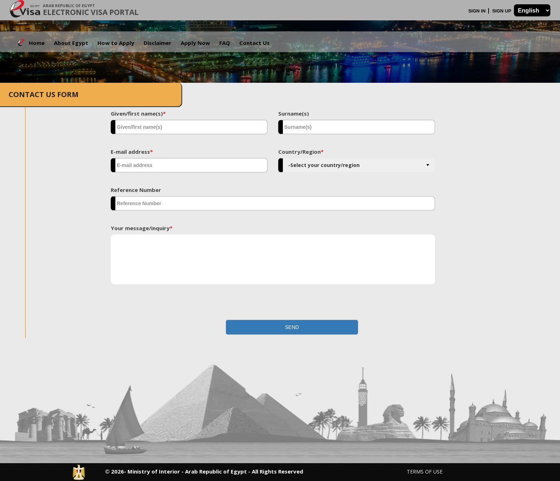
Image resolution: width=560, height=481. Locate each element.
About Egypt (71, 42)
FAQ (224, 42)
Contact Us (254, 42)
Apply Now (195, 42)
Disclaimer (157, 42)
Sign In (477, 11)
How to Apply (116, 42)
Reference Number (136, 189)
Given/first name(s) (138, 113)
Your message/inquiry (141, 228)
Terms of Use (424, 471)
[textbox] (189, 127)
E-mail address (132, 151)
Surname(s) (293, 113)
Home (37, 42)
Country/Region (301, 151)
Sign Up (502, 11)
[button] (292, 327)
